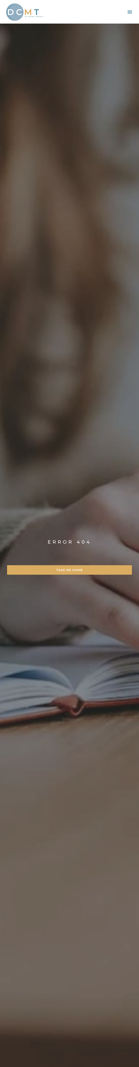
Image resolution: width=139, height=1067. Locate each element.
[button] (129, 12)
